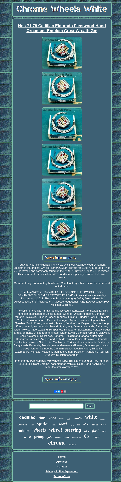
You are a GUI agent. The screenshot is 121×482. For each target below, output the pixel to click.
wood (52, 418)
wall (103, 424)
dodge (102, 419)
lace (104, 431)
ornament (22, 424)
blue (86, 424)
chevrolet (76, 437)
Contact (62, 466)
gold (49, 437)
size (32, 425)
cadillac (27, 417)
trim (86, 431)
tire (78, 425)
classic (57, 438)
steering (73, 430)
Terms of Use (62, 476)
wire (27, 436)
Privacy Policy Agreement (62, 471)
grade (68, 419)
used (63, 423)
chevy (72, 425)
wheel (55, 430)
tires (61, 418)
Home (62, 456)
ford (95, 430)
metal (95, 425)
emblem (23, 431)
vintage (72, 444)
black (54, 425)
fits (86, 436)
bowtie (77, 418)
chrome (56, 443)
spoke (42, 423)
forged (96, 437)
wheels (39, 430)
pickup (39, 437)
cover (66, 437)
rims (42, 418)
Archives (62, 461)
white (91, 417)
